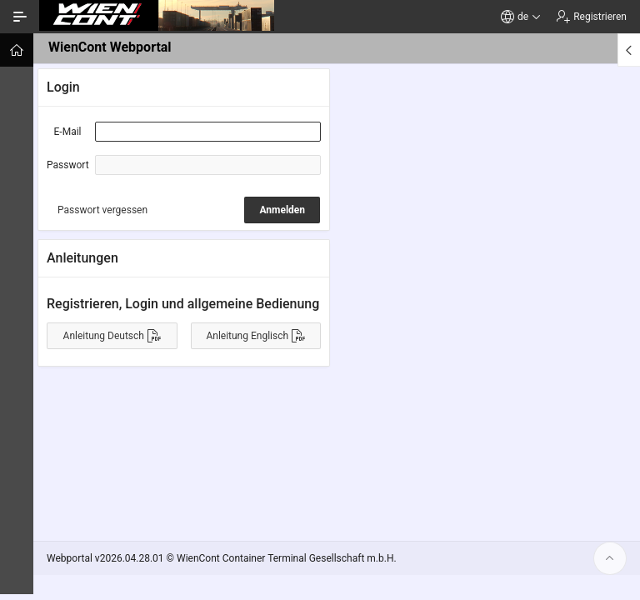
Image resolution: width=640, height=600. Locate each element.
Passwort (68, 165)
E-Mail (68, 132)
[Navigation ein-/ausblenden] (20, 16)
